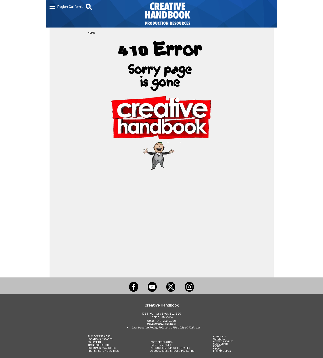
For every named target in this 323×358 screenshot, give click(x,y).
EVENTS (217, 346)
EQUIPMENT (94, 342)
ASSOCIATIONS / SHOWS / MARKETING (172, 350)
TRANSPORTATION (98, 345)
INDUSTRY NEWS (222, 351)
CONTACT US (219, 336)
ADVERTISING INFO (223, 341)
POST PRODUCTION (161, 342)
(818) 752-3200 (166, 320)
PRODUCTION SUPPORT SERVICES (170, 348)
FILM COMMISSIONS (99, 336)
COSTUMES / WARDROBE (102, 348)
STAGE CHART (220, 344)
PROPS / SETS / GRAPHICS (103, 350)
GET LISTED (219, 339)
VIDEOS (217, 348)
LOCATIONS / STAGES (100, 339)
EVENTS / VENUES (160, 345)
